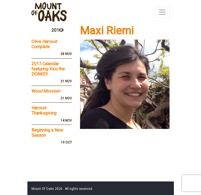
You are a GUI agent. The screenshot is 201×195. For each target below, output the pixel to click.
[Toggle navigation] (162, 12)
